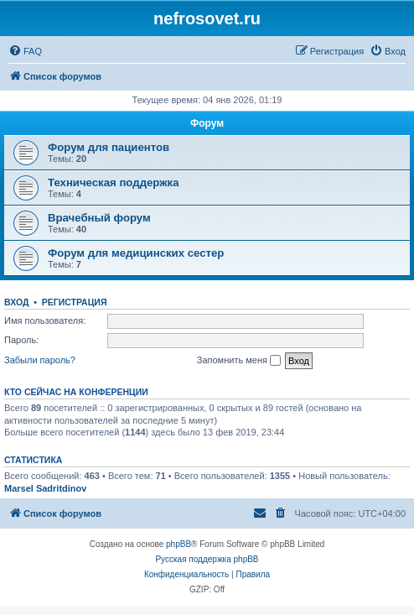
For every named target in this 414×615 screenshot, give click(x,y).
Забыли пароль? (39, 360)
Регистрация (74, 302)
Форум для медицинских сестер (136, 253)
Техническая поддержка (113, 182)
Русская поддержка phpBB (206, 559)
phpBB (178, 544)
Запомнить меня (239, 361)
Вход (16, 302)
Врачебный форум (99, 217)
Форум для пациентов (108, 147)
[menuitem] (25, 51)
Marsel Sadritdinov (45, 488)
